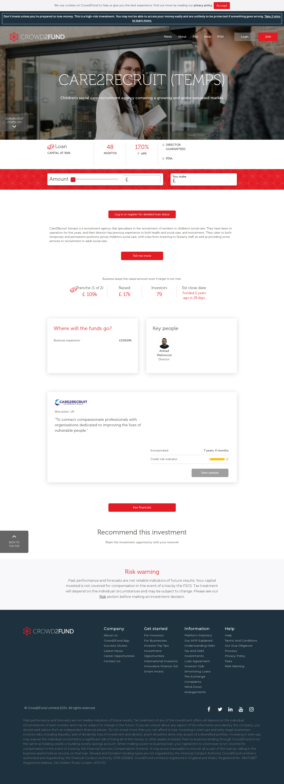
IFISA (220, 36)
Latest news (113, 650)
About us (111, 635)
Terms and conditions (241, 640)
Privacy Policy (235, 656)
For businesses (155, 640)
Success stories (115, 645)
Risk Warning (234, 666)
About (182, 36)
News (168, 36)
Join (268, 36)
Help (207, 36)
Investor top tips (156, 645)
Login (244, 36)
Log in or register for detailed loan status (142, 214)
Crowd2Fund (37, 36)
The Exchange (194, 676)
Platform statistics (198, 635)
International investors (161, 661)
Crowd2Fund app (116, 640)
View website (210, 473)
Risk (195, 36)
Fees (228, 661)
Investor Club (194, 666)
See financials (142, 507)
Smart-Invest (154, 671)
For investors (154, 635)
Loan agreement (197, 661)
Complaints (192, 681)
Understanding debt (199, 645)
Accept (221, 6)
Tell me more (142, 256)
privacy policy (203, 5)
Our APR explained (198, 640)
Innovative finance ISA (161, 666)
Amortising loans (197, 671)
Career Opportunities (119, 656)
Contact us (112, 661)
